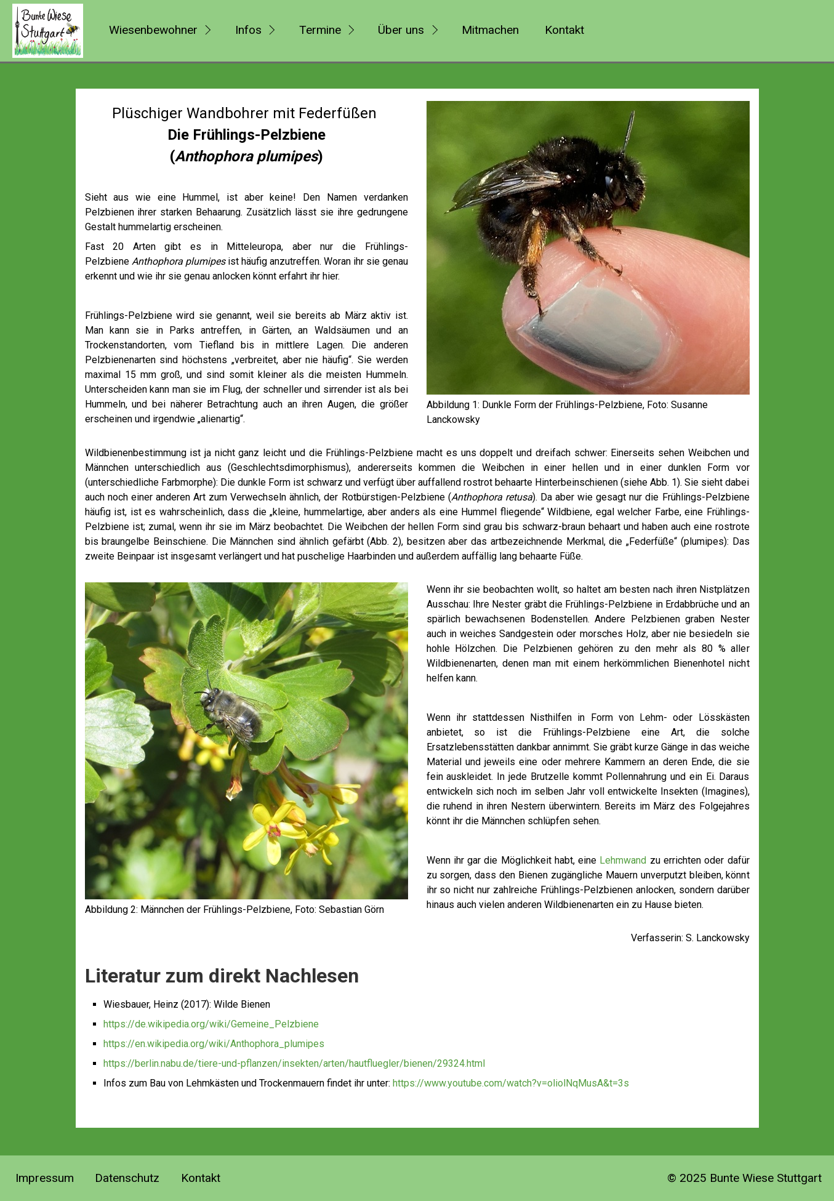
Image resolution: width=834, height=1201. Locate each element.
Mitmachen (490, 30)
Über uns (401, 30)
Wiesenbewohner (153, 30)
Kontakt (564, 30)
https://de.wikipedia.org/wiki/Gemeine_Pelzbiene (211, 1024)
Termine (320, 30)
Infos (248, 30)
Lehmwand (622, 860)
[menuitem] (158, 31)
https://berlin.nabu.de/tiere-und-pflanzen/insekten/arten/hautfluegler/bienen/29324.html (294, 1063)
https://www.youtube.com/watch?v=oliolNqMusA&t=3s (511, 1083)
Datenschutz (127, 1178)
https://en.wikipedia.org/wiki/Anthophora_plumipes (213, 1044)
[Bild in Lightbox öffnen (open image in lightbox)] (588, 248)
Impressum (44, 1178)
